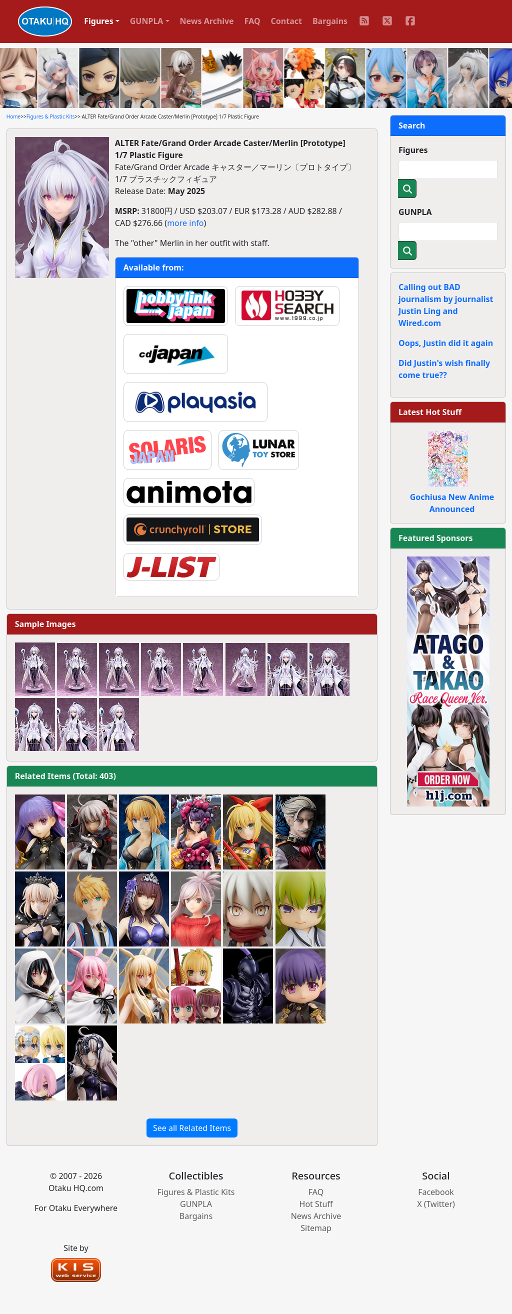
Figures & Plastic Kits (50, 116)
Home (13, 116)
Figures (413, 150)
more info (185, 223)
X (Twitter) (436, 1204)
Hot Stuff (316, 1204)
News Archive (207, 21)
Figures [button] (99, 21)
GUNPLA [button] (147, 21)
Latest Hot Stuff (430, 412)
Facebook (436, 1192)
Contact (286, 21)
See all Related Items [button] (192, 1128)
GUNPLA (415, 212)
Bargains (330, 21)
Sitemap (316, 1228)
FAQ (252, 21)
